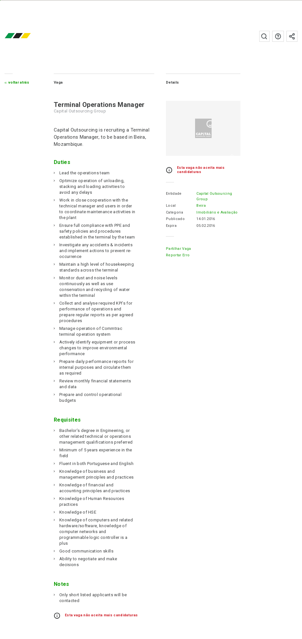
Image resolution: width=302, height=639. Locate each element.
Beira (201, 205)
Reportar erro (178, 255)
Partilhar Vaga (178, 249)
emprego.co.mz (27, 36)
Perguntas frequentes (278, 36)
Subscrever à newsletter (291, 36)
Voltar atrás (18, 82)
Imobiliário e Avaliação (217, 212)
